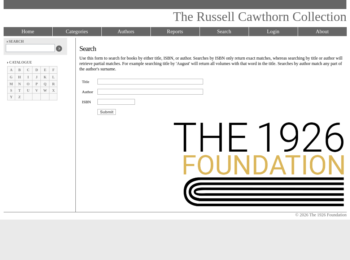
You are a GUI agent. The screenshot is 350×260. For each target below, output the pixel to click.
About (322, 31)
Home (27, 31)
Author (87, 92)
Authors (126, 31)
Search (224, 31)
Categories (77, 31)
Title (85, 81)
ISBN (86, 102)
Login (273, 31)
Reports (175, 31)
